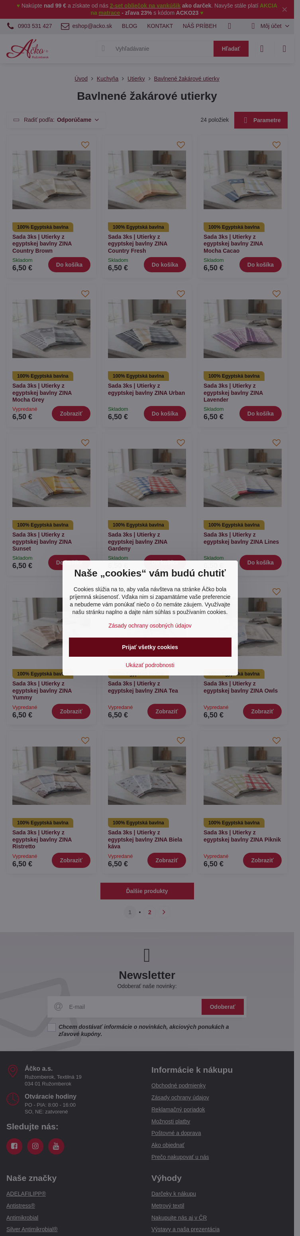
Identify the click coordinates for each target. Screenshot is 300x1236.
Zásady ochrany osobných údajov (150, 625)
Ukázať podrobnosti (150, 665)
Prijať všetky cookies (150, 647)
